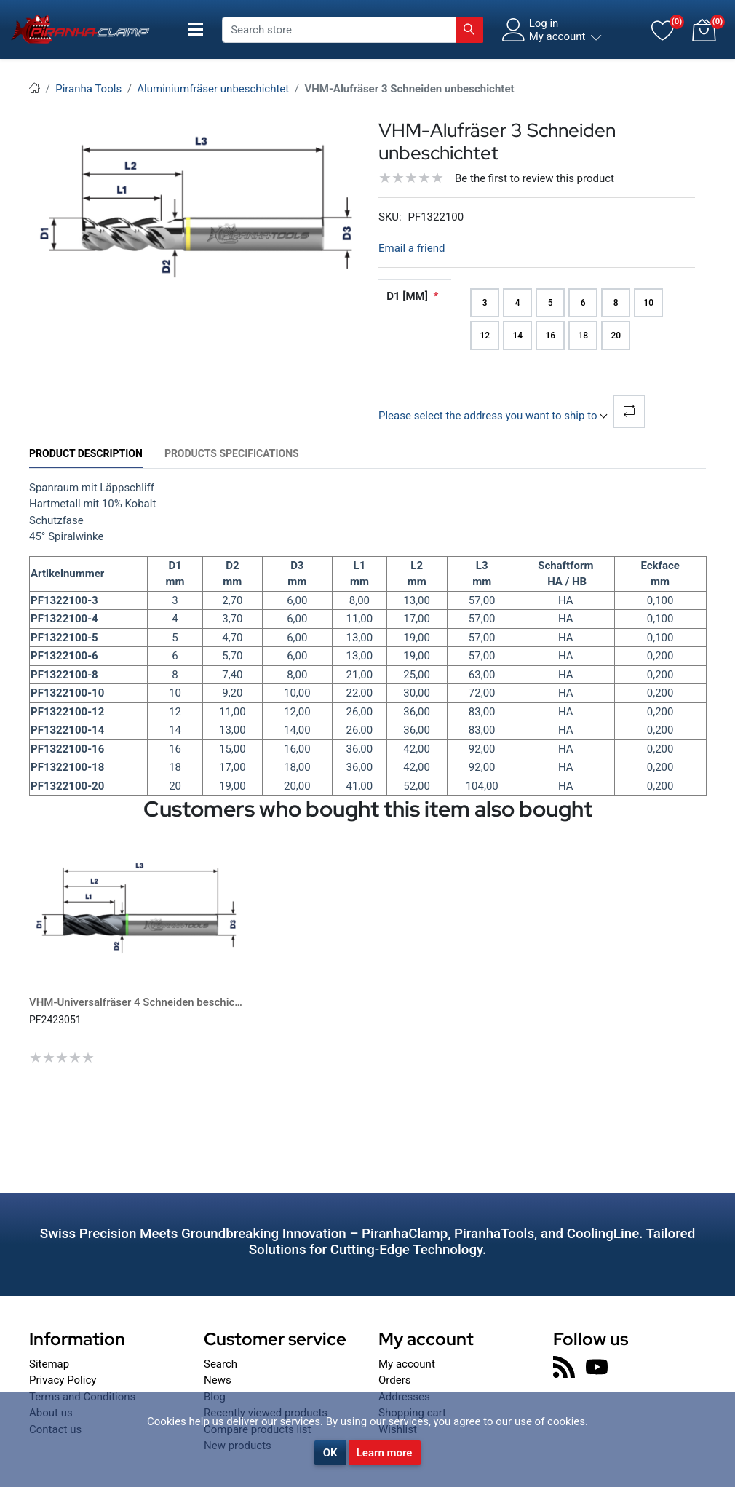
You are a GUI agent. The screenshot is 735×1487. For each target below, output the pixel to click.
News (217, 1380)
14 (517, 335)
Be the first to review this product (534, 178)
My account (406, 1364)
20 (616, 335)
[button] (703, 30)
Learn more (385, 1452)
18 (583, 335)
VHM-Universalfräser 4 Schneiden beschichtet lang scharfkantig (185, 1002)
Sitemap (49, 1364)
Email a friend (411, 248)
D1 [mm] (407, 296)
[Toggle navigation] (195, 29)
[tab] (86, 453)
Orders (394, 1380)
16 (550, 335)
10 (648, 303)
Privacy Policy (62, 1380)
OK (330, 1452)
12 (485, 335)
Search (220, 1364)
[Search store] (339, 30)
